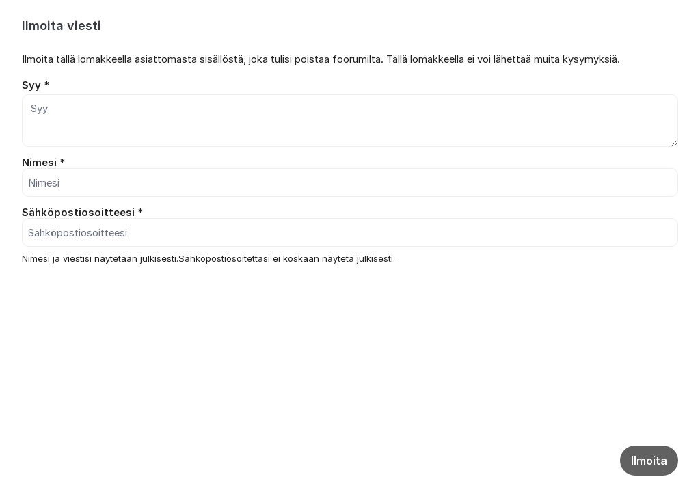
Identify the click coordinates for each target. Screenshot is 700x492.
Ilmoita (649, 460)
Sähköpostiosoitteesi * (82, 212)
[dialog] (350, 162)
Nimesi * (43, 162)
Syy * (35, 85)
